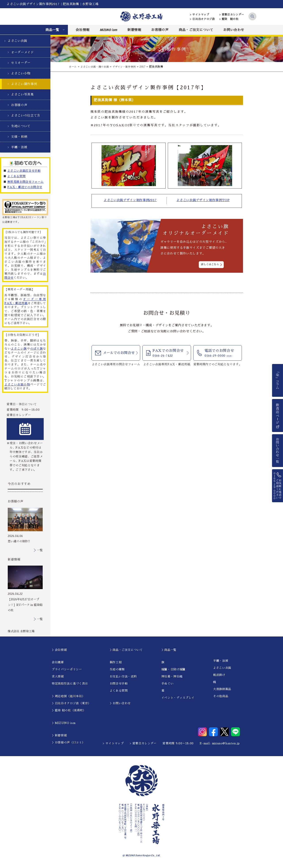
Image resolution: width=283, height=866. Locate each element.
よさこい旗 (19, 348)
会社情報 (83, 29)
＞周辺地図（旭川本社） (68, 696)
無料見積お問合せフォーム (25, 181)
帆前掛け (219, 674)
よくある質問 (16, 176)
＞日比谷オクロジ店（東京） (71, 703)
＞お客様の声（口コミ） (68, 742)
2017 (148, 66)
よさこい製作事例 (24, 84)
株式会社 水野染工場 (21, 631)
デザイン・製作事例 (128, 66)
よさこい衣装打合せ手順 (23, 170)
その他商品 (220, 696)
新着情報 (134, 29)
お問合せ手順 (119, 683)
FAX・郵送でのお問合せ (24, 187)
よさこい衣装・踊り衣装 (96, 66)
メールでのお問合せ (119, 353)
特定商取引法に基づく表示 (70, 683)
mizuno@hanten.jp (226, 743)
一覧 (40, 550)
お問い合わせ (233, 29)
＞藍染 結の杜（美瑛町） (69, 710)
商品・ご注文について (196, 29)
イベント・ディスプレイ (178, 697)
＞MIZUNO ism (63, 723)
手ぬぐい (167, 683)
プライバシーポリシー (67, 669)
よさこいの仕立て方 (25, 115)
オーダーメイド (22, 52)
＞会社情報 (59, 649)
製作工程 (116, 662)
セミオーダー (21, 62)
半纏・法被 (19, 147)
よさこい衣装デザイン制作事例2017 (130, 200)
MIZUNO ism (108, 30)
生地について (21, 126)
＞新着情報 (59, 735)
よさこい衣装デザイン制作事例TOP (202, 200)
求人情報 (58, 676)
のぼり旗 (36, 348)
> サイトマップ (199, 14)
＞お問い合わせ (120, 703)
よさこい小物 (21, 73)
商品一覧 (52, 29)
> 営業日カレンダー (231, 14)
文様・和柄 (19, 136)
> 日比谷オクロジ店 (202, 19)
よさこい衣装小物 (17, 384)
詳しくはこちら (210, 264)
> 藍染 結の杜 (229, 19)
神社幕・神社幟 (172, 676)
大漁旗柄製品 (222, 689)
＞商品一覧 (168, 649)
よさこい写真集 (22, 94)
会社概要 (58, 662)
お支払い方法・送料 (123, 676)
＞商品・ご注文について (126, 649)
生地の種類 (117, 669)
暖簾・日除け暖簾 (173, 669)
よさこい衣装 (17, 40)
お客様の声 (159, 29)
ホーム (73, 66)
